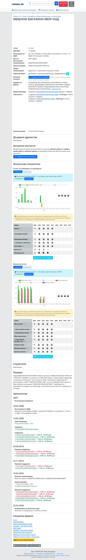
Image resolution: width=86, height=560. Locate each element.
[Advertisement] (49, 34)
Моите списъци (62, 10)
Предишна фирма (20, 545)
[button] (35, 229)
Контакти (60, 554)
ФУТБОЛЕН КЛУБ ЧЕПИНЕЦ (22, 533)
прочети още (56, 89)
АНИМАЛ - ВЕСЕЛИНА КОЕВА (23, 530)
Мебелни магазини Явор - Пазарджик (26, 537)
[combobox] (41, 3)
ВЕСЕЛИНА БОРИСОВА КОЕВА (26, 468)
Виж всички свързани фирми (24, 540)
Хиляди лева (18, 172)
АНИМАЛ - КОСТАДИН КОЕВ (22, 526)
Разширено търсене (46, 10)
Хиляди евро (27, 172)
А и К (15, 520)
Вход (71, 4)
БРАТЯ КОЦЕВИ (18, 522)
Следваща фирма (34, 545)
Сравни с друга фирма (43, 258)
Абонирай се (63, 4)
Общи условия (29, 554)
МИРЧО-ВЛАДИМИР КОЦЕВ (22, 524)
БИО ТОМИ (17, 528)
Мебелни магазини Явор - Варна (24, 535)
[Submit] (30, 3)
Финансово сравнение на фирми (24, 10)
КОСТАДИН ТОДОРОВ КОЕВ (25, 439)
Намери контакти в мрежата (39, 77)
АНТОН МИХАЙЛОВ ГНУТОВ (25, 441)
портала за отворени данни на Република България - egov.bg (53, 555)
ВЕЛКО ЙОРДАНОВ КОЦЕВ (46, 99)
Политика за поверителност (45, 554)
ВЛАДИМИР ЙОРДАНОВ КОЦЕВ (47, 92)
